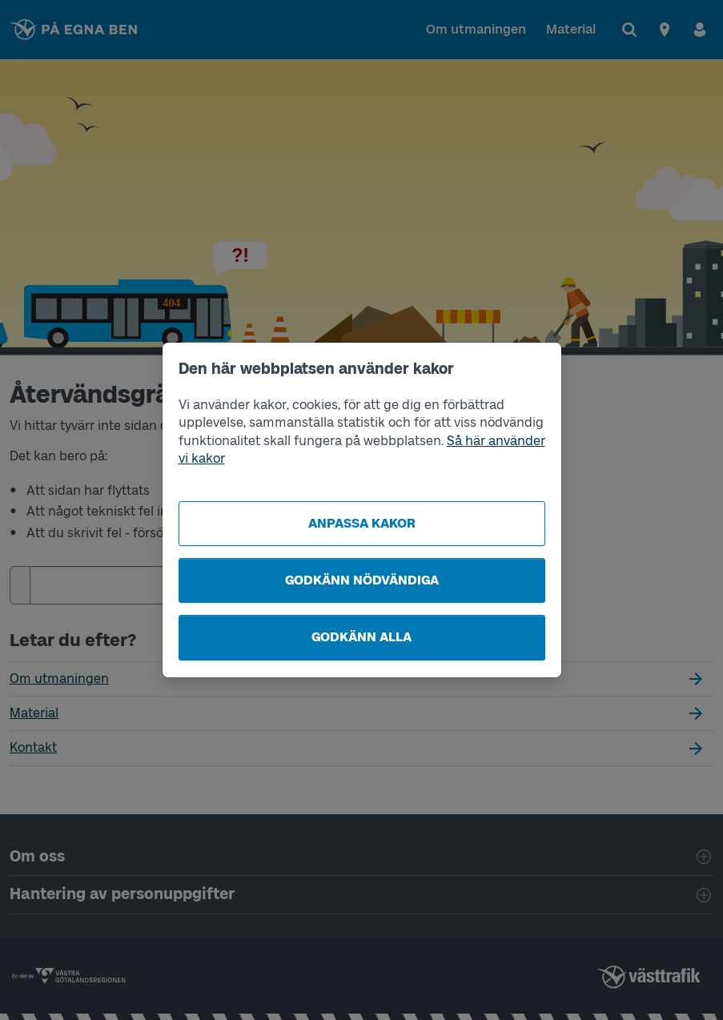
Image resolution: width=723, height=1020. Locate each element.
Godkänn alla (361, 637)
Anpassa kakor (362, 523)
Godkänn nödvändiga (362, 580)
